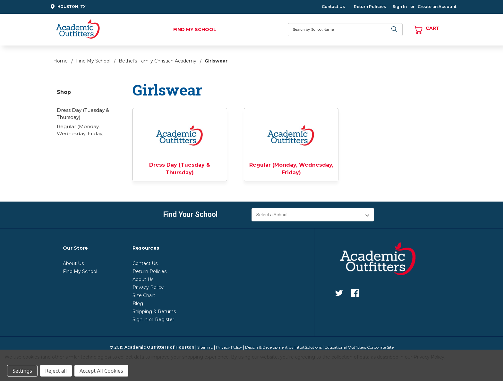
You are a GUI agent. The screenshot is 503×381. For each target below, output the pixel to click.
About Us (73, 263)
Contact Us (333, 6)
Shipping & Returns (154, 311)
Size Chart (143, 295)
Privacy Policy (148, 287)
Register (164, 319)
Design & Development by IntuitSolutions (283, 347)
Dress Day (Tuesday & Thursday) (83, 113)
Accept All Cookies (101, 370)
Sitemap (205, 347)
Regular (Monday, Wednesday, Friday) (80, 130)
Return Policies (370, 6)
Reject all (56, 370)
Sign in (140, 319)
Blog (137, 303)
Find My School (194, 29)
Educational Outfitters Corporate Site (359, 347)
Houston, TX (67, 6)
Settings (22, 370)
